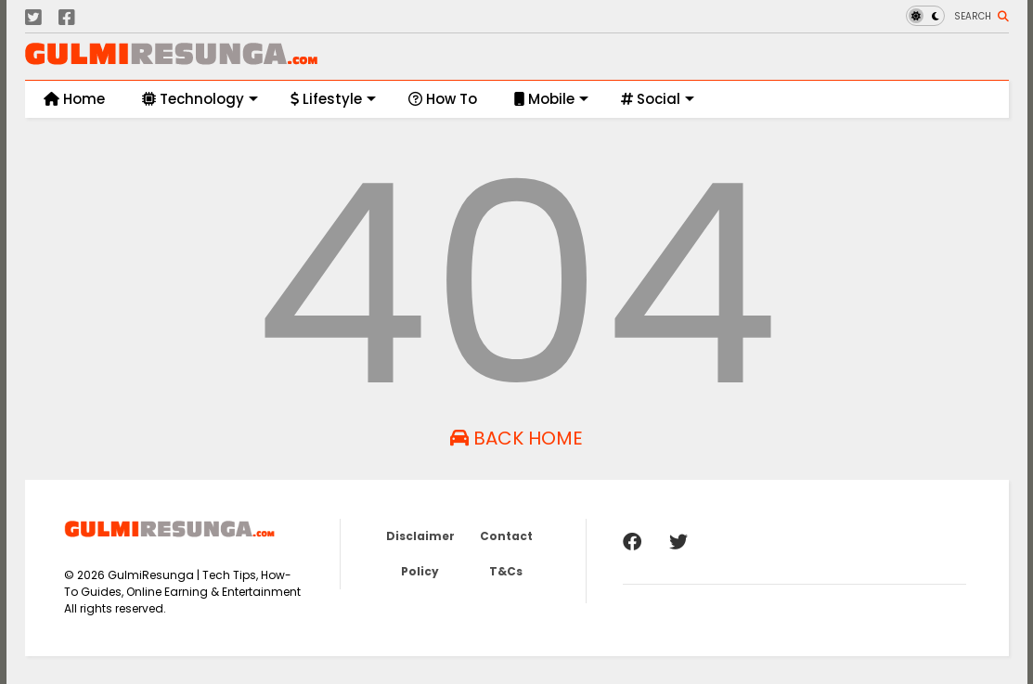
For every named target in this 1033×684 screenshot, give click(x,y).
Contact (506, 536)
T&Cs (506, 571)
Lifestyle (333, 99)
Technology (200, 99)
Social (657, 99)
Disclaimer (420, 536)
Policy (420, 571)
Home (74, 99)
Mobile (551, 99)
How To (442, 99)
